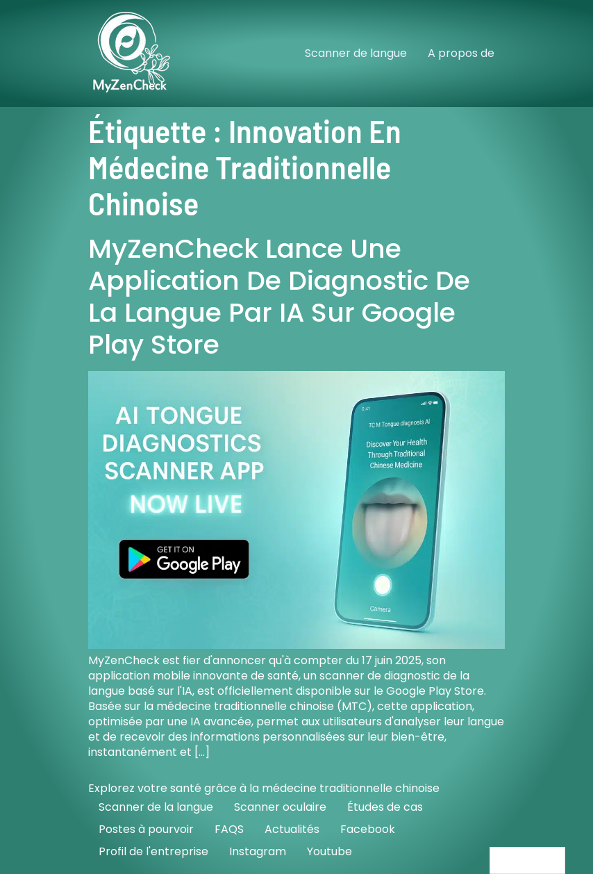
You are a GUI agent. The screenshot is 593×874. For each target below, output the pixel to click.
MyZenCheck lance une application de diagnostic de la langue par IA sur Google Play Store (279, 296)
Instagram (257, 851)
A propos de (461, 53)
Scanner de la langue (156, 807)
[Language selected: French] (527, 860)
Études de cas (385, 807)
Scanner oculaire (280, 807)
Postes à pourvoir (146, 829)
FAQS (229, 829)
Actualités (292, 829)
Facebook (367, 829)
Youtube (329, 851)
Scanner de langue (356, 53)
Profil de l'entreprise (153, 851)
